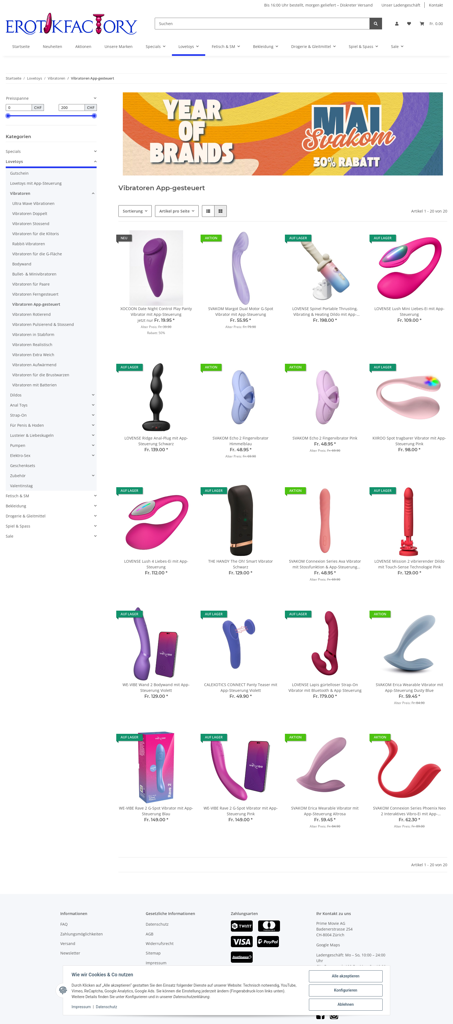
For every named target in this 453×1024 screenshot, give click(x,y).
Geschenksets (22, 465)
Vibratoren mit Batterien (34, 384)
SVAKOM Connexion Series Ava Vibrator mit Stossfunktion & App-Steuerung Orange (325, 564)
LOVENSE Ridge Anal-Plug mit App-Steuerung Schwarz (156, 440)
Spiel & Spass (18, 526)
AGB (149, 934)
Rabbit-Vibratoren (28, 243)
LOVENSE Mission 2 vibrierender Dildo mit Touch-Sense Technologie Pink (409, 564)
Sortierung (133, 211)
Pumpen (17, 445)
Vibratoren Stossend (30, 223)
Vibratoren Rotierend (31, 314)
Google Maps (328, 944)
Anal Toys (19, 405)
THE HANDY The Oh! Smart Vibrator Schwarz (240, 564)
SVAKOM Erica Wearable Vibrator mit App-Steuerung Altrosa (325, 810)
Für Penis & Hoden (27, 425)
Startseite (21, 46)
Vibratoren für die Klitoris (35, 233)
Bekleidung (16, 505)
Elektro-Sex (20, 455)
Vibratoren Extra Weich (33, 354)
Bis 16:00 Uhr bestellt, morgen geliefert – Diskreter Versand (318, 5)
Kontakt (436, 5)
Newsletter (70, 953)
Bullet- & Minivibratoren (34, 274)
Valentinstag (21, 485)
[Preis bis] (72, 107)
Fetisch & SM (17, 495)
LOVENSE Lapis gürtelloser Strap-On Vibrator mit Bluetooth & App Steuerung (325, 687)
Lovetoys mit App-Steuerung (36, 183)
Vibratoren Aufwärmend (34, 364)
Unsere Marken (119, 46)
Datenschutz (157, 924)
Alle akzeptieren (345, 976)
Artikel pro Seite (174, 211)
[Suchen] (262, 23)
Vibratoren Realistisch (32, 344)
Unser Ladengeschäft (401, 5)
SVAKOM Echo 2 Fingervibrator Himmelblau (241, 440)
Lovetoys (14, 161)
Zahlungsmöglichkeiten (81, 934)
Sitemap (153, 953)
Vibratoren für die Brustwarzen (40, 374)
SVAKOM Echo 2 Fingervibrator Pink (325, 438)
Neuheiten (52, 46)
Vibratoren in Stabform (33, 334)
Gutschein (19, 173)
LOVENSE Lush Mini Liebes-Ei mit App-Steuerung (409, 311)
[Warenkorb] (431, 23)
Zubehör (18, 475)
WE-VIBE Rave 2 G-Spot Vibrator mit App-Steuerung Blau (156, 810)
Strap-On (18, 415)
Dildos (16, 395)
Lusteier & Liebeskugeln (32, 435)
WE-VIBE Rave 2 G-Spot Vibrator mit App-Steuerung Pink (241, 810)
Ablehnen (345, 1004)
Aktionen (83, 46)
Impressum (156, 962)
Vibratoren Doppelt (29, 213)
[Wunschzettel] (409, 23)
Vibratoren (20, 193)
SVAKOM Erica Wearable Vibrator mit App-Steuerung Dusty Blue (409, 687)
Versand (67, 943)
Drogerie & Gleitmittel (26, 516)
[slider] (8, 115)
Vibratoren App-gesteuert (36, 304)
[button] (397, 23)
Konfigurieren (345, 990)
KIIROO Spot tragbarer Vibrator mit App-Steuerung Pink (409, 440)
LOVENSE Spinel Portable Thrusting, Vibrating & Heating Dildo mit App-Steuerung (325, 311)
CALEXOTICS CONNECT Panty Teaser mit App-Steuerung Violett (240, 687)
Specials (13, 151)
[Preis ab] (19, 107)
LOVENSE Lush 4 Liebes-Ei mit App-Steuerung (156, 564)
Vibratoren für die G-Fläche (37, 253)
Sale (9, 536)
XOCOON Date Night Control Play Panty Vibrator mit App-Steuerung (156, 311)
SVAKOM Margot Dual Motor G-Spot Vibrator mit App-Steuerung (240, 311)
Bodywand (21, 263)
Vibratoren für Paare (31, 284)
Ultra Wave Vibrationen (33, 203)
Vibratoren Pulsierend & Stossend (43, 324)
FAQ (64, 924)
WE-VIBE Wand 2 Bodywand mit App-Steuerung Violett (156, 687)
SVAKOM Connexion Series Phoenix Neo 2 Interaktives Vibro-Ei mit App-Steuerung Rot (409, 811)
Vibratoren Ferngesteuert (35, 294)
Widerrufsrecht (160, 943)
